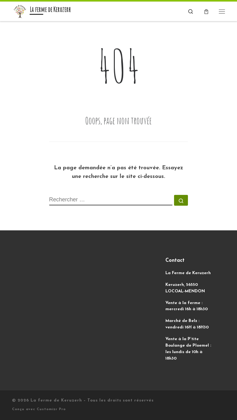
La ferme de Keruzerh (56, 400)
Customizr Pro (51, 409)
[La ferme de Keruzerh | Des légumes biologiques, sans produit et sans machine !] (19, 10)
